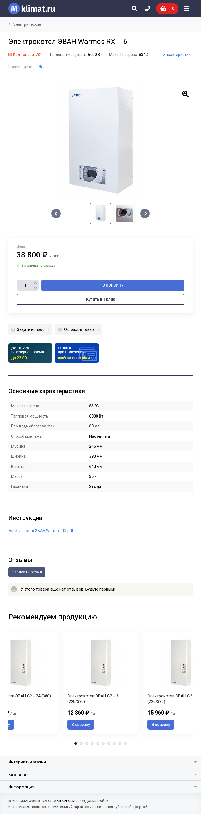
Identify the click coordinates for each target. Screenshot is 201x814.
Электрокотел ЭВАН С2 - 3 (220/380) (92, 699)
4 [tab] (92, 743)
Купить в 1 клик (100, 299)
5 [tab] (97, 743)
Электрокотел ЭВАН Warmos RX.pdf (40, 531)
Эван (43, 67)
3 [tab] (86, 743)
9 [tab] (119, 743)
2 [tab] (81, 743)
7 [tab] (108, 743)
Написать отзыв (27, 572)
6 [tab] (103, 743)
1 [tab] (75, 743)
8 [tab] (114, 743)
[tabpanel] (100, 682)
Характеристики (178, 54)
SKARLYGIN (66, 801)
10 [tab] (125, 743)
